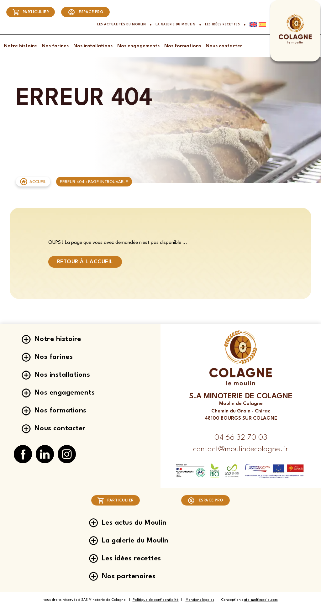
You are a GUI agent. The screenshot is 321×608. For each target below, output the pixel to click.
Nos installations (93, 46)
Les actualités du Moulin (121, 24)
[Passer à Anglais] (251, 24)
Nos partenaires (129, 576)
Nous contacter (224, 46)
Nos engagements (138, 46)
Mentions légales (200, 600)
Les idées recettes (222, 24)
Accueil (37, 182)
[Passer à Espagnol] (261, 24)
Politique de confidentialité (156, 600)
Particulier (31, 12)
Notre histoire (20, 46)
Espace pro (85, 12)
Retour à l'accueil (85, 262)
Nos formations (182, 46)
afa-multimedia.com (261, 600)
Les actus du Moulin (134, 522)
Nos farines (55, 46)
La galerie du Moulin (175, 24)
